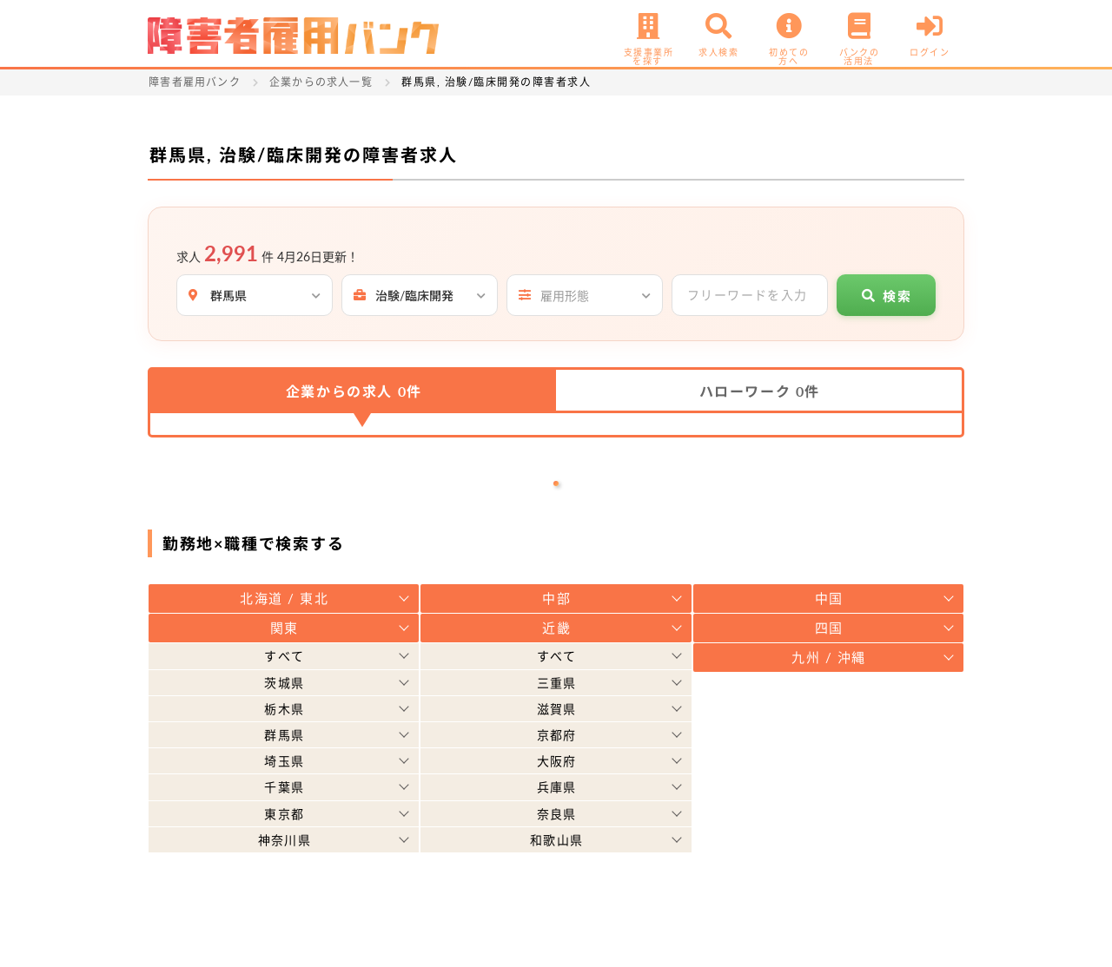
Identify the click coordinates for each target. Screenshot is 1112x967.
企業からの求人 (354, 391)
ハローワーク (759, 391)
